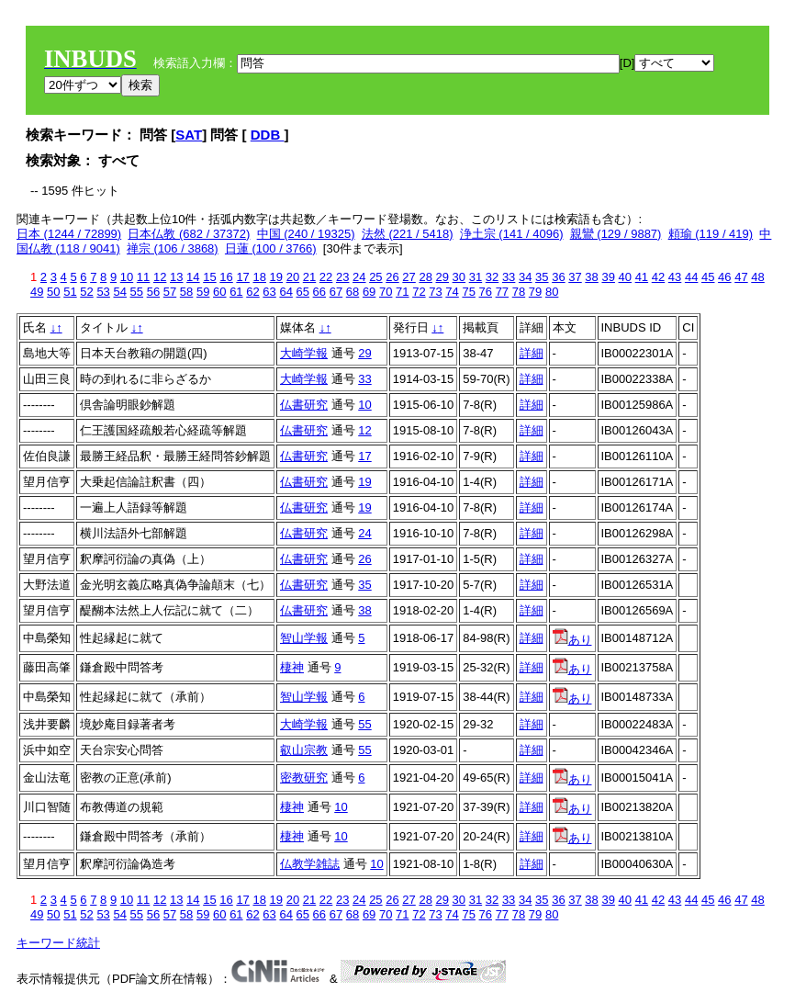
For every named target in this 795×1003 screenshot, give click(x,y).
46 (724, 277)
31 (475, 277)
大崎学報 (304, 353)
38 (591, 277)
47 (740, 277)
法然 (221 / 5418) (407, 234)
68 (352, 292)
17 (242, 277)
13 (176, 277)
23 (342, 277)
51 (69, 292)
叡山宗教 (304, 750)
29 (442, 277)
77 (502, 292)
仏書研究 (304, 404)
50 (53, 292)
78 (518, 292)
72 (418, 292)
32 (492, 277)
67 (336, 292)
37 (574, 277)
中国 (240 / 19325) (306, 234)
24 (359, 277)
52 (86, 292)
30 (459, 277)
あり (572, 640)
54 (119, 292)
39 (607, 277)
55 (136, 292)
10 (126, 277)
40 (625, 277)
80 (551, 292)
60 (219, 292)
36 (558, 277)
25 (375, 277)
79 (535, 292)
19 (276, 277)
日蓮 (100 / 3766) (271, 248)
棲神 (292, 667)
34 (525, 277)
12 (159, 277)
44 (691, 277)
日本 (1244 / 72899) (69, 234)
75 (468, 292)
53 (102, 292)
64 (285, 292)
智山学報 (304, 638)
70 (385, 292)
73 (435, 292)
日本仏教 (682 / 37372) (189, 234)
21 (309, 277)
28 (425, 277)
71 (402, 292)
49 (36, 292)
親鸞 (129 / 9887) (616, 234)
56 (153, 292)
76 (485, 292)
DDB (268, 134)
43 (674, 277)
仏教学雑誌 (310, 864)
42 (658, 277)
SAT (188, 134)
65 (303, 292)
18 (258, 277)
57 (169, 292)
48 (757, 277)
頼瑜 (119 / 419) (711, 234)
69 (369, 292)
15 (209, 277)
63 (269, 292)
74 (451, 292)
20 (292, 277)
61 (236, 292)
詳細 (531, 353)
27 (408, 277)
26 (392, 277)
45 (707, 277)
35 (541, 277)
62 (252, 292)
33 (508, 277)
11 (143, 277)
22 (325, 277)
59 (202, 292)
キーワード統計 (58, 943)
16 (225, 277)
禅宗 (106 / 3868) (172, 248)
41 (641, 277)
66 (319, 292)
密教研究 (304, 777)
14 (192, 277)
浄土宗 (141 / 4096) (512, 234)
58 (186, 292)
